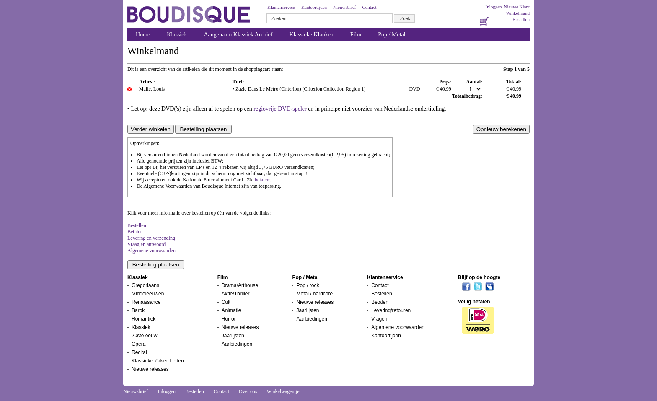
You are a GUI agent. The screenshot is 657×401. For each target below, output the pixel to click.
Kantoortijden (314, 7)
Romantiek (143, 319)
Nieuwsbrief (344, 7)
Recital (139, 352)
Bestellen (521, 19)
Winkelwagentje (282, 391)
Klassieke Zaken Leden (158, 361)
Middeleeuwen (148, 294)
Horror (229, 319)
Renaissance (146, 302)
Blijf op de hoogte (479, 277)
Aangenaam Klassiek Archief (238, 34)
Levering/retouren (391, 310)
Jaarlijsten (233, 336)
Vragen (379, 319)
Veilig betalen (474, 302)
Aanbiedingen (237, 344)
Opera (138, 344)
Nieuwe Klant (517, 6)
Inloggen (493, 6)
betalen (262, 180)
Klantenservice (281, 7)
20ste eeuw (144, 336)
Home (143, 34)
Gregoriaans (145, 285)
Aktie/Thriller (236, 294)
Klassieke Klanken (312, 34)
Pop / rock (307, 285)
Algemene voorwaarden (151, 251)
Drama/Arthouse (240, 285)
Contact (369, 7)
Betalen (135, 232)
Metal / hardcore (314, 294)
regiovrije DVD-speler (279, 109)
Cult (226, 302)
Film (355, 34)
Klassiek (177, 34)
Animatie (231, 310)
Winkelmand (518, 13)
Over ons (248, 391)
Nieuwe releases (150, 369)
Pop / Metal (391, 34)
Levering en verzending (151, 238)
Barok (138, 310)
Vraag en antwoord (146, 244)
